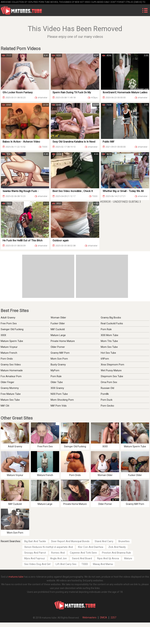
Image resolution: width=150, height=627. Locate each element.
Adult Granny (8, 317)
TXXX (85, 564)
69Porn (105, 358)
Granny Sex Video (11, 364)
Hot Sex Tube (108, 352)
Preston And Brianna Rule (116, 552)
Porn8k (105, 393)
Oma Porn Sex (109, 382)
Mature (128, 558)
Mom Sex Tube (109, 346)
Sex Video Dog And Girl (37, 564)
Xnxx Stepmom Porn (112, 364)
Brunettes (124, 541)
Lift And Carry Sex (66, 564)
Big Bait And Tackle (35, 541)
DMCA (103, 617)
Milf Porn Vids (59, 405)
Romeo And (58, 552)
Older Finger (7, 382)
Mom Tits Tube (109, 341)
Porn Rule (106, 329)
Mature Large (58, 335)
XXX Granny (57, 388)
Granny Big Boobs (111, 317)
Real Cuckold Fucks (112, 323)
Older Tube (57, 382)
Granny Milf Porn (60, 352)
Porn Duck (106, 399)
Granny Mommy (10, 388)
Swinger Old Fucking (12, 329)
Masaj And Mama (103, 564)
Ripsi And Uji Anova (108, 558)
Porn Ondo (7, 358)
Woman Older (58, 317)
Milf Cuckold (58, 329)
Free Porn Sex (9, 323)
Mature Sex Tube (10, 399)
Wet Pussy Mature (111, 370)
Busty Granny (58, 364)
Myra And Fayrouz (34, 558)
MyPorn (55, 370)
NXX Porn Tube (59, 393)
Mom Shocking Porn (62, 399)
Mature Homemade (12, 370)
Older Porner (58, 346)
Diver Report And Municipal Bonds (70, 541)
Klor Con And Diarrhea (90, 547)
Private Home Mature (63, 341)
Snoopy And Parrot (35, 552)
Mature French (9, 352)
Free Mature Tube (11, 393)
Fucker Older (58, 323)
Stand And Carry (104, 541)
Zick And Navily (117, 547)
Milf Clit (5, 405)
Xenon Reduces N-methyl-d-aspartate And (48, 547)
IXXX (3, 335)
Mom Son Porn (59, 358)
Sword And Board (82, 558)
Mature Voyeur (9, 346)
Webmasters (89, 617)
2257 (113, 617)
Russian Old (107, 388)
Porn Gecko (107, 405)
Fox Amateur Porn (11, 376)
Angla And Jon (58, 558)
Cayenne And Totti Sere (83, 552)
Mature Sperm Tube (12, 341)
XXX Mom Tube (109, 335)
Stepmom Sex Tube (112, 376)
